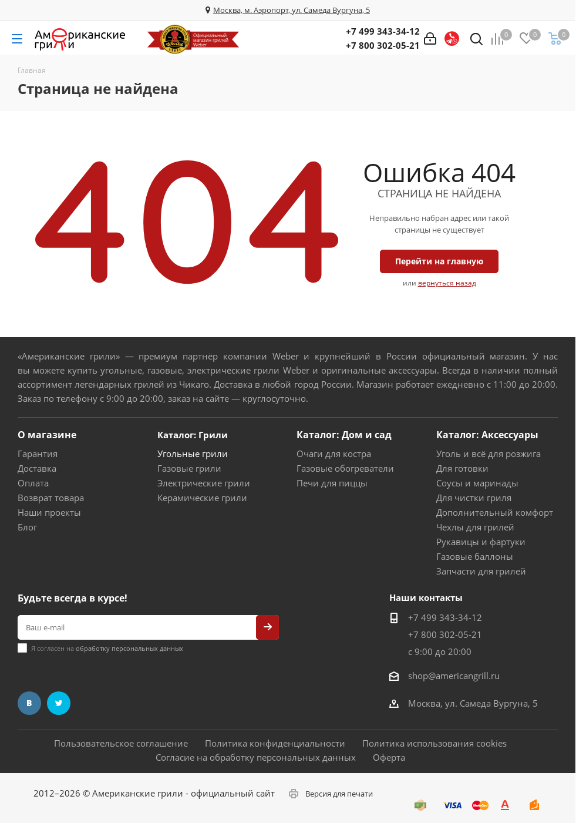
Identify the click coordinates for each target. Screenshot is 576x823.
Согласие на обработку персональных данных (256, 757)
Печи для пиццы (332, 483)
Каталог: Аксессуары (487, 434)
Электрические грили (203, 483)
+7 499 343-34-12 (383, 31)
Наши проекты (49, 512)
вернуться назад (447, 283)
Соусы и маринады (477, 483)
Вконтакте (29, 703)
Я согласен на (107, 648)
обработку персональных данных (129, 648)
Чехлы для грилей (475, 527)
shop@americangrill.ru (454, 675)
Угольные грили (192, 453)
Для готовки (462, 468)
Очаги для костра (334, 453)
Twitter (58, 703)
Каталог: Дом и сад (344, 434)
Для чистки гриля (473, 497)
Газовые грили (189, 468)
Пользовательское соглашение (121, 743)
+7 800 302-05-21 (383, 45)
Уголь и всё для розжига (488, 453)
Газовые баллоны (474, 556)
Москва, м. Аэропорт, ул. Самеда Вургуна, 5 (291, 10)
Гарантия (38, 453)
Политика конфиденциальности (275, 743)
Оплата (33, 483)
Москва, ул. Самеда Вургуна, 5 (473, 703)
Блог (27, 527)
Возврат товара (51, 497)
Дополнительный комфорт (494, 512)
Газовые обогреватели (345, 468)
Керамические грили (202, 497)
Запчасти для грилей (481, 571)
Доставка (37, 468)
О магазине (47, 434)
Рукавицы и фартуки (481, 541)
